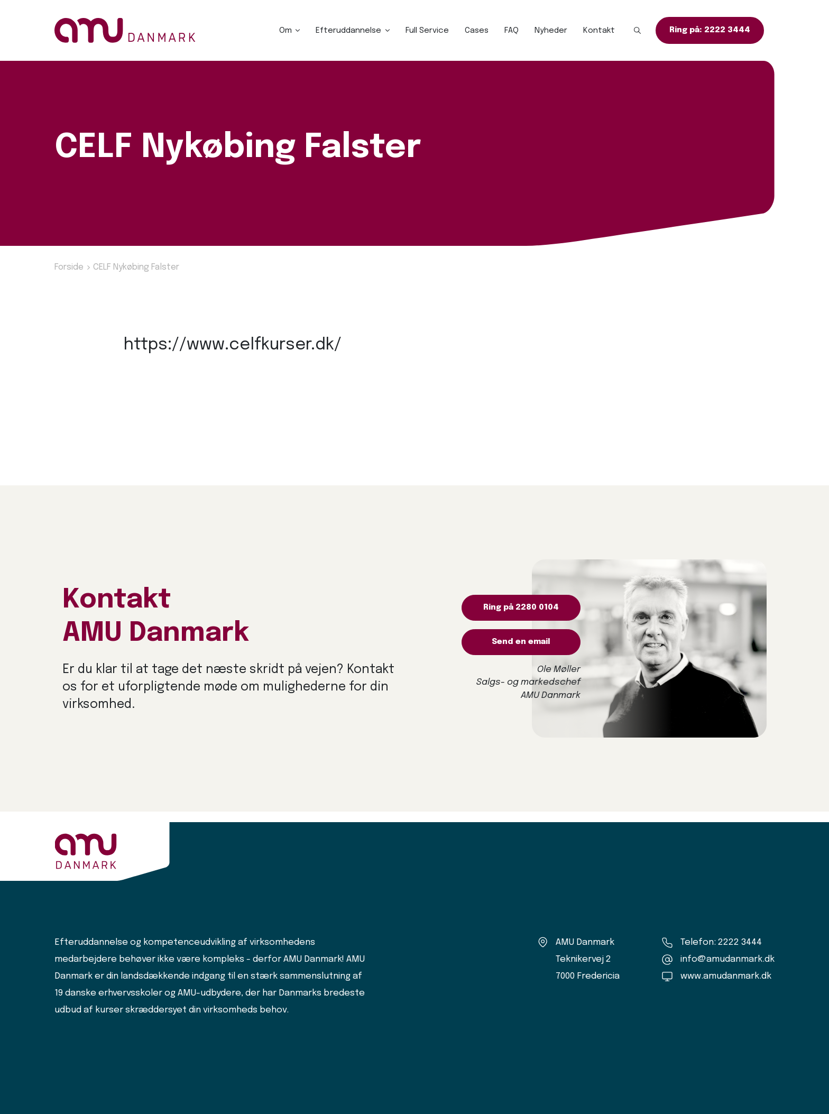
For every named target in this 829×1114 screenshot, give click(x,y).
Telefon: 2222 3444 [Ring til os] (721, 942)
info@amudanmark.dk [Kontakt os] (727, 959)
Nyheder (551, 30)
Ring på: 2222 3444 (709, 30)
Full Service (427, 30)
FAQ (511, 30)
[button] (638, 31)
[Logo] (125, 30)
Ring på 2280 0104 (521, 607)
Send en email (521, 642)
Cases (477, 30)
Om (285, 30)
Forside (69, 267)
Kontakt (599, 30)
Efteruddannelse (348, 30)
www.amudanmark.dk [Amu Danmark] (725, 976)
